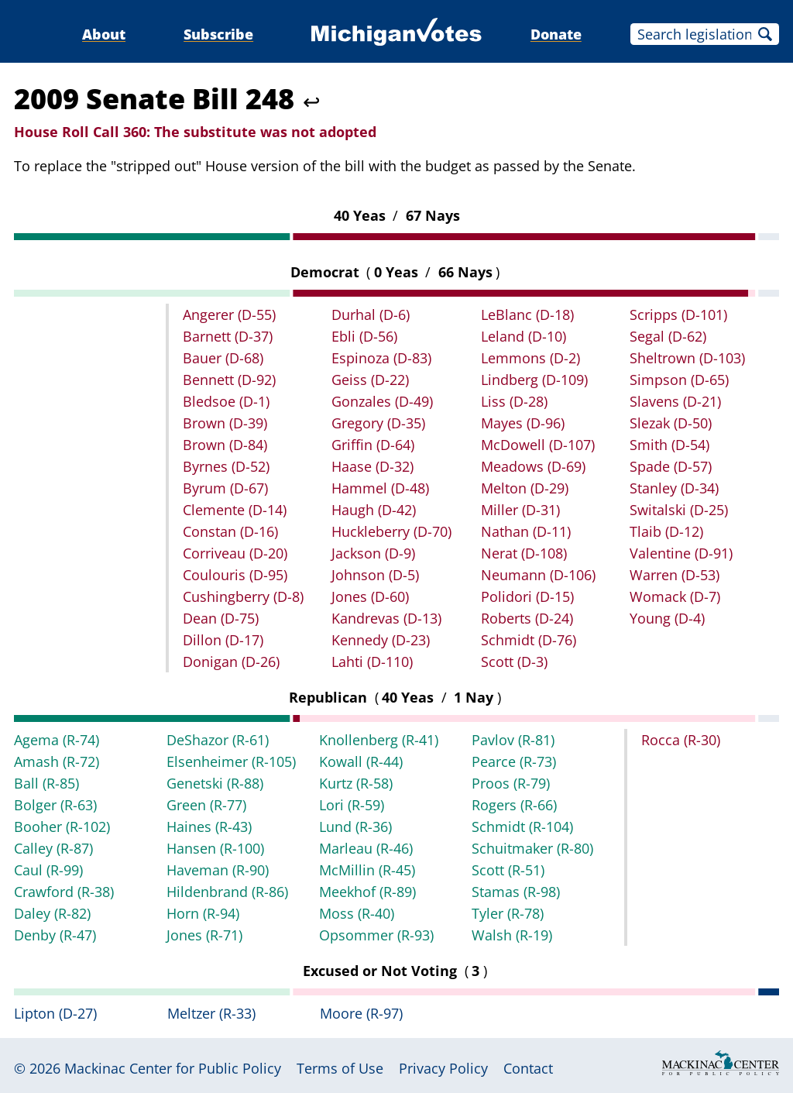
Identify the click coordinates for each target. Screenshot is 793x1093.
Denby (55, 935)
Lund (355, 826)
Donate (556, 34)
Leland (523, 336)
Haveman (217, 870)
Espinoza (381, 358)
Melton (524, 488)
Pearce (514, 761)
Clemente (235, 509)
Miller (520, 509)
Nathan (526, 531)
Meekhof (367, 891)
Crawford (64, 891)
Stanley (674, 488)
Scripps (678, 314)
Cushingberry (243, 596)
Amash (56, 761)
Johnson (375, 574)
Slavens (675, 401)
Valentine (681, 553)
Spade (671, 466)
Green (206, 805)
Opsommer (376, 935)
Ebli (364, 336)
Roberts (527, 618)
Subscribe (218, 34)
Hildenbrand (227, 891)
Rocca (680, 739)
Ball (46, 783)
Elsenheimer (231, 761)
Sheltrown (687, 358)
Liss (514, 401)
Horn (202, 913)
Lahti (372, 661)
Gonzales (382, 401)
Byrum (225, 488)
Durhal (370, 314)
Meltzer (211, 1013)
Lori (351, 805)
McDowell (538, 444)
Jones (370, 596)
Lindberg (534, 379)
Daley (52, 913)
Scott (514, 661)
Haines (209, 826)
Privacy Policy (443, 1068)
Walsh (512, 935)
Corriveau (235, 553)
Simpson (679, 379)
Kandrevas (386, 618)
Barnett (228, 336)
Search (765, 34)
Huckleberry (391, 531)
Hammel (380, 488)
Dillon (223, 640)
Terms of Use (340, 1068)
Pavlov (513, 739)
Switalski (679, 509)
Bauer (223, 358)
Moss (356, 913)
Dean (221, 618)
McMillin (367, 870)
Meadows (533, 466)
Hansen (215, 848)
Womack (675, 596)
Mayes (523, 423)
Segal (668, 336)
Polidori (527, 596)
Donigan (231, 661)
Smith (669, 444)
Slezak (671, 423)
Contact (528, 1068)
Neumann (538, 574)
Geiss (370, 379)
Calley (53, 848)
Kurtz (356, 783)
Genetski (214, 783)
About (103, 34)
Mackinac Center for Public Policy (172, 1068)
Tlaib (666, 531)
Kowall (361, 761)
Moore (361, 1013)
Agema (56, 739)
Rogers (514, 805)
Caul (48, 870)
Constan (230, 531)
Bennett (229, 379)
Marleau (366, 848)
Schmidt (528, 640)
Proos (511, 783)
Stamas (516, 891)
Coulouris (235, 574)
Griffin (372, 444)
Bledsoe (226, 401)
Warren (674, 574)
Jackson (373, 553)
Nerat (524, 553)
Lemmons (530, 358)
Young (667, 618)
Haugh (373, 509)
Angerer (229, 314)
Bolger (55, 805)
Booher (62, 826)
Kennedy (380, 640)
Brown (225, 423)
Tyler (508, 913)
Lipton (55, 1013)
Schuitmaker (532, 848)
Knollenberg (378, 739)
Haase (372, 466)
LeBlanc (527, 314)
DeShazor (217, 739)
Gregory (378, 423)
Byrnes (226, 466)
